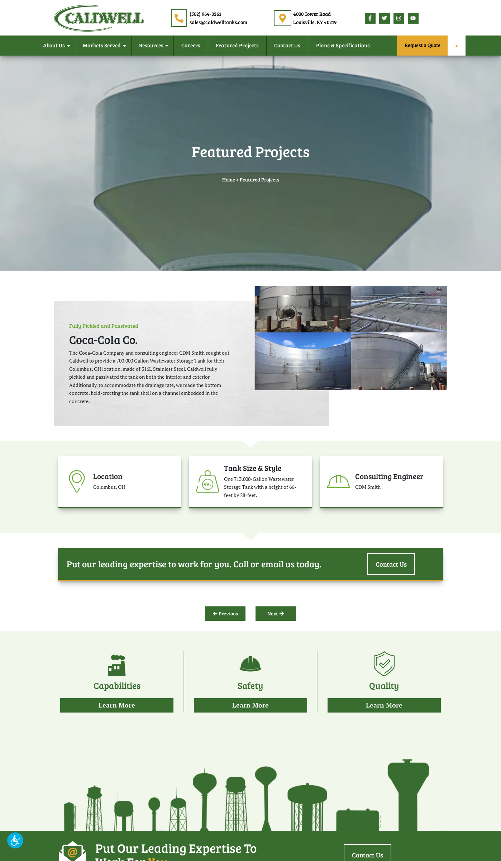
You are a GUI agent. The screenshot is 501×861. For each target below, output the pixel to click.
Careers (190, 45)
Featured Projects (237, 45)
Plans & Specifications (343, 45)
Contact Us (287, 45)
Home (228, 179)
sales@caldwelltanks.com (218, 22)
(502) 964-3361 (205, 13)
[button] (15, 840)
